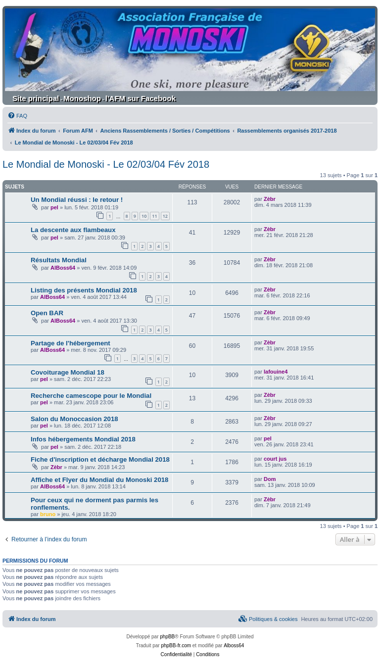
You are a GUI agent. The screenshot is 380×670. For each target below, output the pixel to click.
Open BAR (47, 313)
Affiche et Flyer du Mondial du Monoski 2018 (99, 479)
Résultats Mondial (59, 260)
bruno (47, 514)
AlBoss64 (62, 268)
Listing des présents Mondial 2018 (84, 290)
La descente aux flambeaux (73, 230)
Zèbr (270, 199)
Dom (270, 479)
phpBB (167, 636)
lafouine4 (275, 372)
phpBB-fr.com (176, 645)
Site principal (35, 98)
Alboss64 (234, 645)
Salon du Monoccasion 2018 (74, 419)
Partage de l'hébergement (70, 343)
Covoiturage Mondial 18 (67, 372)
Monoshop (82, 98)
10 (144, 216)
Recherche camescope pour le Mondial (91, 395)
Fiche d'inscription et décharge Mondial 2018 (100, 459)
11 (154, 216)
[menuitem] (17, 116)
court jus (275, 459)
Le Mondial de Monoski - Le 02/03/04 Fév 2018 (105, 164)
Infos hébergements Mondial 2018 (83, 439)
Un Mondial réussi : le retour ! (77, 199)
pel (54, 207)
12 (165, 216)
